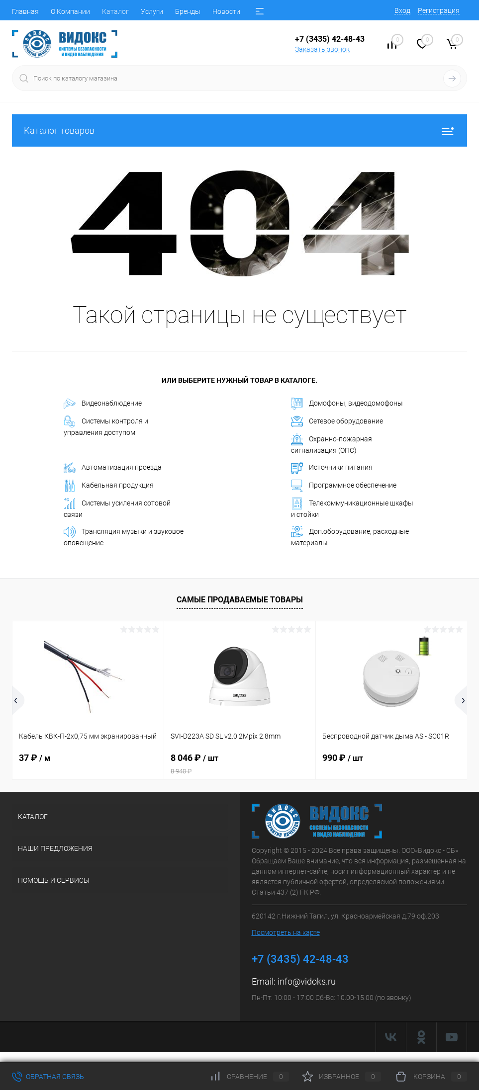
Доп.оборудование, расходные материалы (350, 536)
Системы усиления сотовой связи (117, 508)
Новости (226, 11)
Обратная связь (48, 1077)
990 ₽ (342, 758)
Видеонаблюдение (103, 404)
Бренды (187, 11)
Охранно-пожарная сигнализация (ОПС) (331, 443)
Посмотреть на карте (286, 932)
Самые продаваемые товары (240, 599)
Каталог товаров (239, 130)
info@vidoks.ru (307, 981)
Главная (25, 11)
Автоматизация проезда (113, 468)
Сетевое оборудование (337, 421)
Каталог (115, 11)
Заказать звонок (322, 49)
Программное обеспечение (343, 486)
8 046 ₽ (240, 764)
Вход (402, 10)
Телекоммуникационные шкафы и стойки (352, 508)
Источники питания (332, 468)
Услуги (152, 11)
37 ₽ (34, 758)
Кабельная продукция (109, 486)
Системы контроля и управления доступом (106, 426)
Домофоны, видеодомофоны (347, 404)
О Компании (70, 11)
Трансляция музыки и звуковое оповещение (124, 536)
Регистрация (439, 10)
